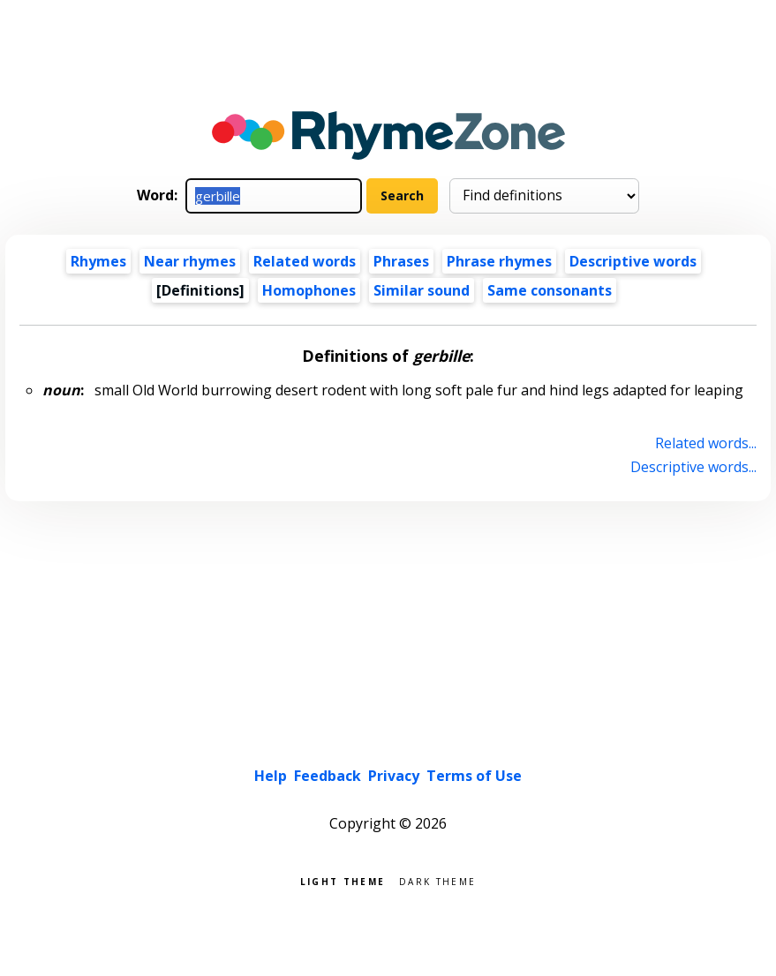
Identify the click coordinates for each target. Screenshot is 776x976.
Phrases (401, 261)
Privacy (393, 775)
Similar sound (421, 290)
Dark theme (437, 880)
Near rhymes (190, 261)
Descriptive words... (693, 467)
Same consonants (549, 290)
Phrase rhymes (499, 261)
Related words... (706, 443)
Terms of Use (474, 775)
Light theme (342, 880)
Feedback (327, 775)
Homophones (309, 290)
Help (270, 775)
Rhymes (98, 261)
